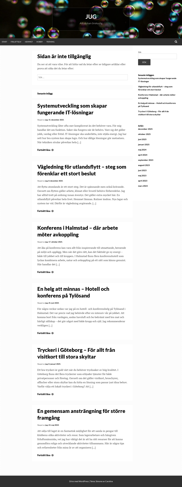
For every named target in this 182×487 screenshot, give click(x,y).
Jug (91, 16)
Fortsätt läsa (45, 149)
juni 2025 (142, 139)
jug (46, 120)
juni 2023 (142, 170)
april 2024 (142, 155)
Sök (139, 52)
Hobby (39, 42)
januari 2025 (143, 144)
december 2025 (145, 129)
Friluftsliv (16, 42)
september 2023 (145, 160)
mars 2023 (143, 186)
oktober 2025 (144, 134)
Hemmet (29, 42)
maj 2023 (142, 175)
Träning (50, 42)
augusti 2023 (144, 165)
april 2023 (142, 180)
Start (4, 42)
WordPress (84, 481)
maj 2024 (142, 149)
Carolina (109, 481)
